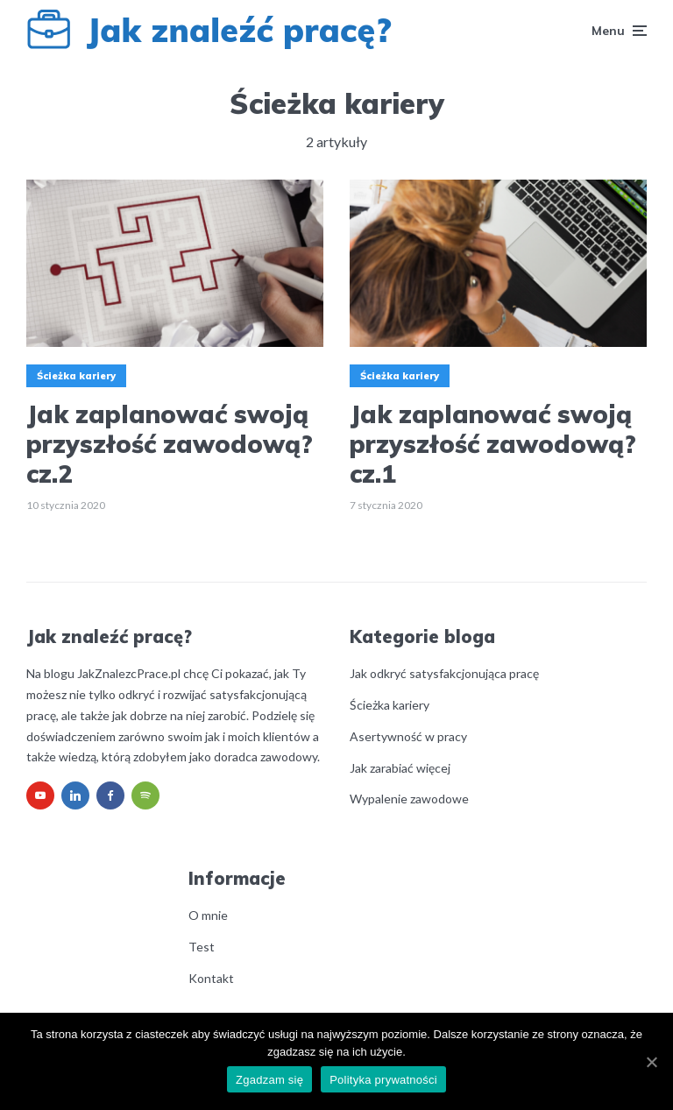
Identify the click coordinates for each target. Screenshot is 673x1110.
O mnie (208, 915)
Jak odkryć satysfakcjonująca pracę (444, 673)
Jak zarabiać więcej (400, 767)
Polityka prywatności (383, 1079)
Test (201, 946)
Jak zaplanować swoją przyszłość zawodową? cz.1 (493, 443)
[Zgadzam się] (651, 1062)
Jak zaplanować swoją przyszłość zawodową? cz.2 (169, 443)
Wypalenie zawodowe (409, 798)
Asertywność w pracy (408, 736)
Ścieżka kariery (76, 376)
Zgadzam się (269, 1079)
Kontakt (211, 978)
